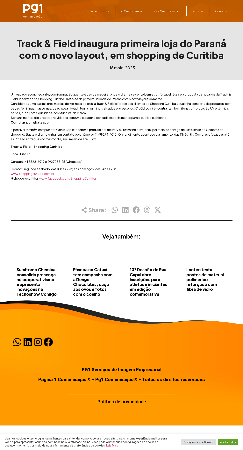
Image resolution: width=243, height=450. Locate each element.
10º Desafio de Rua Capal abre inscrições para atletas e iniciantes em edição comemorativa (148, 295)
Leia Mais (112, 445)
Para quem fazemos (167, 11)
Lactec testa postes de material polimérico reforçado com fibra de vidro (205, 292)
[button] (114, 212)
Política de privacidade (121, 401)
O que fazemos (131, 11)
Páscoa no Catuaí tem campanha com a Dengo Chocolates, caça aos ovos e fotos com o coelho (92, 295)
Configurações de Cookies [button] (198, 442)
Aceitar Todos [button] (228, 442)
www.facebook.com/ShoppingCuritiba (67, 178)
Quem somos (100, 11)
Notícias (197, 11)
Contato (221, 11)
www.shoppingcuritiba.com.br (32, 174)
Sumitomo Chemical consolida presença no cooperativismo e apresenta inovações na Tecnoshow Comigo (37, 295)
